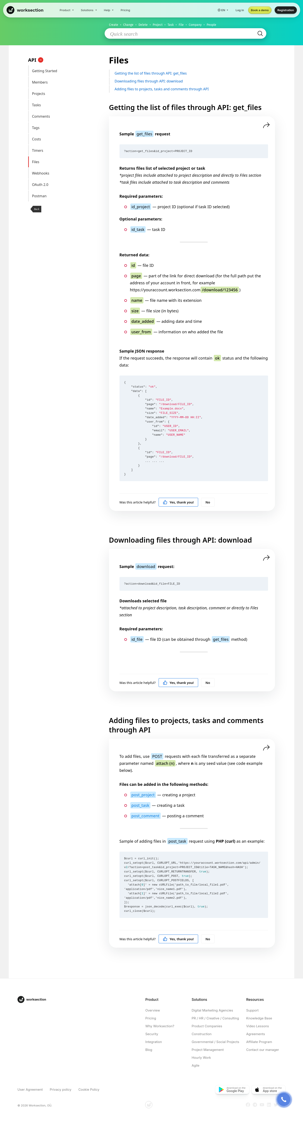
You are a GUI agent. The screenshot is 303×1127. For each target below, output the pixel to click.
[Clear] (40, 60)
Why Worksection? (159, 1026)
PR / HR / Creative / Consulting (215, 1018)
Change (128, 25)
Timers (66, 150)
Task (171, 25)
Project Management (208, 1050)
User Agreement (30, 1089)
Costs (66, 139)
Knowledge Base (259, 1018)
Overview (152, 1010)
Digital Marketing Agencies (212, 1010)
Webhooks (66, 173)
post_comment (145, 815)
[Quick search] (183, 33)
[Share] (266, 125)
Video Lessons (257, 1026)
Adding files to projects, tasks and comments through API (192, 89)
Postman (66, 196)
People (211, 25)
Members (66, 82)
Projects (66, 93)
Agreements (255, 1034)
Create (113, 25)
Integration (153, 1042)
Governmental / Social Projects (215, 1042)
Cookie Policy (88, 1089)
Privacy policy (60, 1089)
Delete (143, 25)
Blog (148, 1050)
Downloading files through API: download (192, 81)
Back (36, 209)
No (208, 502)
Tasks (66, 105)
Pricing (150, 1018)
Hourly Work (201, 1057)
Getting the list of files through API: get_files (192, 73)
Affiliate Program (259, 1042)
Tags (66, 128)
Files (66, 162)
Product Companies (207, 1026)
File (181, 25)
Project (158, 25)
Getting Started (66, 71)
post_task (140, 805)
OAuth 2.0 (66, 184)
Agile (195, 1065)
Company (195, 25)
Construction (201, 1034)
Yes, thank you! (178, 502)
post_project (143, 794)
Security (151, 1034)
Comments (66, 116)
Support (252, 1010)
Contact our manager (262, 1050)
